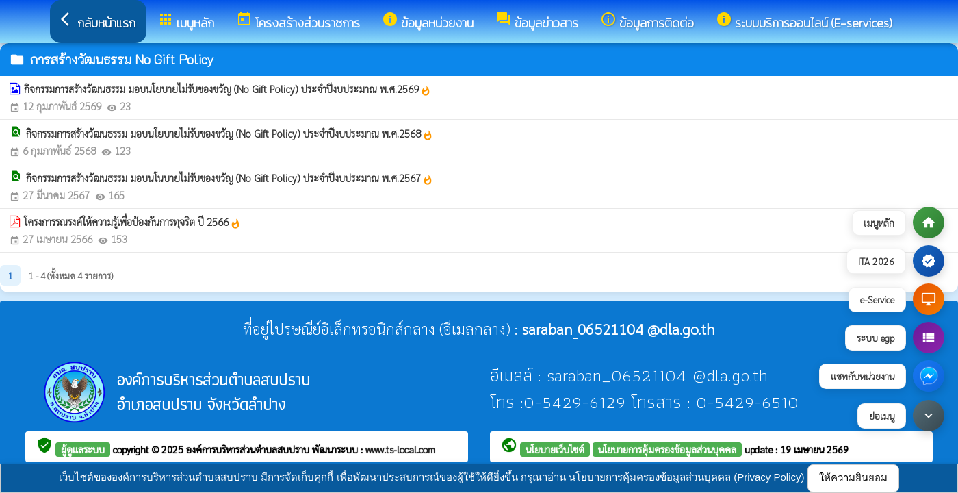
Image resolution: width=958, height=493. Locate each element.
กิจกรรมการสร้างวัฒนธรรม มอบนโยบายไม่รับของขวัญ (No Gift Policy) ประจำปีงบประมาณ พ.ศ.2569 (227, 89)
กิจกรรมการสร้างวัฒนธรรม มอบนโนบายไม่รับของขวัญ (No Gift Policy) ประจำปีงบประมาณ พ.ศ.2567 (229, 178)
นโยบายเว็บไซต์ (555, 449)
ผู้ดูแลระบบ (83, 449)
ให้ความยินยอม (853, 477)
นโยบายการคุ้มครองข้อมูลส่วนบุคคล (667, 449)
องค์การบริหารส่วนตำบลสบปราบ (249, 449)
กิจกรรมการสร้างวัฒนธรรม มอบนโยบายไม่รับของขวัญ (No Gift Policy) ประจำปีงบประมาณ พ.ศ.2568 (229, 133)
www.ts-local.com (400, 449)
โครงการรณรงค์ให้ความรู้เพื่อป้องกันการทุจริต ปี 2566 (132, 222)
